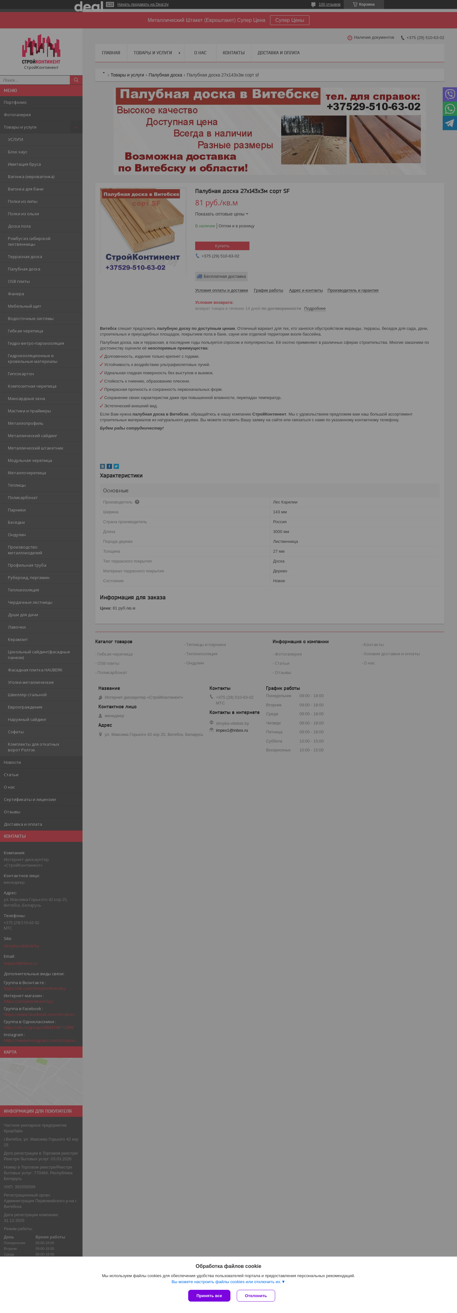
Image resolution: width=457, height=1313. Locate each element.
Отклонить (256, 1295)
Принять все (209, 1295)
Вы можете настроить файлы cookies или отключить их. (226, 1281)
